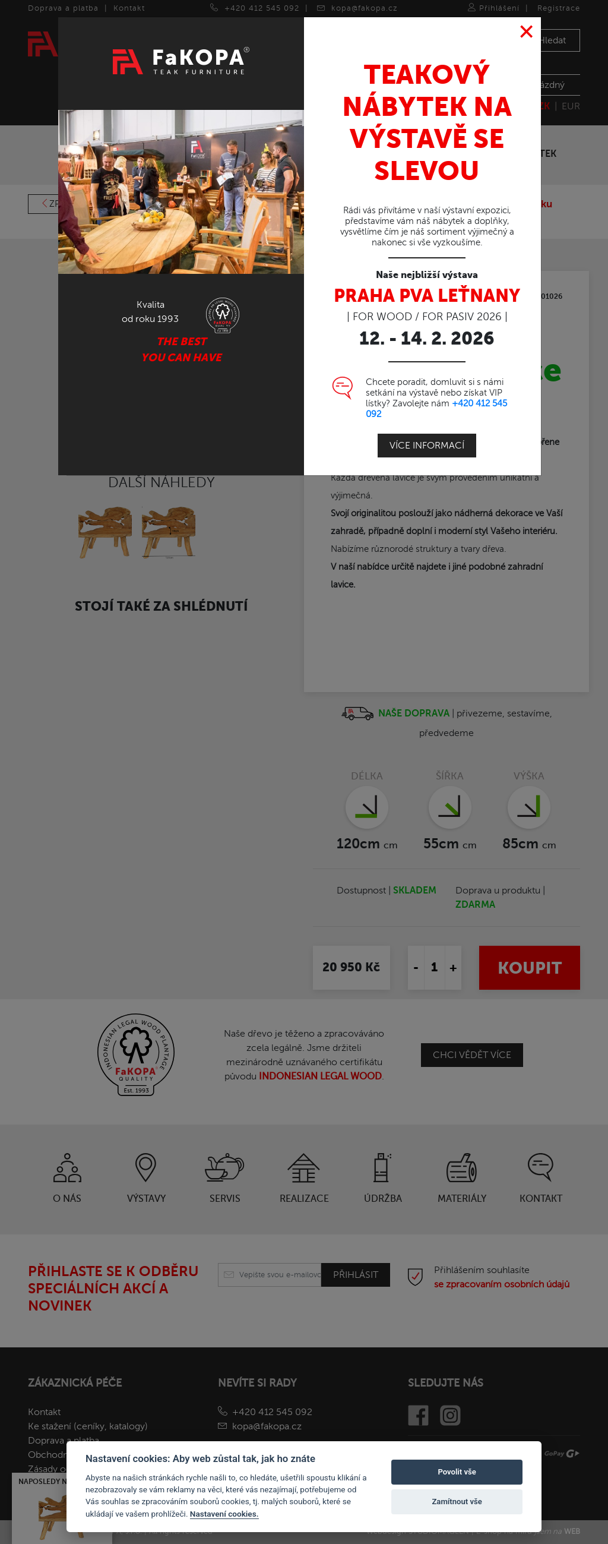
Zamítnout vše (457, 1501)
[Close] (527, 32)
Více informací (427, 445)
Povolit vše (457, 1471)
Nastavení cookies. (224, 1513)
